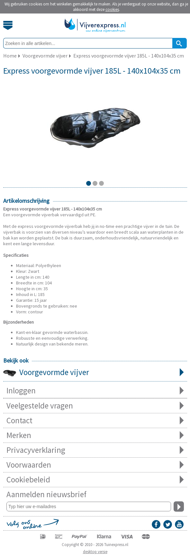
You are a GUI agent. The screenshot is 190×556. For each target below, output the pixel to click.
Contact (95, 420)
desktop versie (95, 551)
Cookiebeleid (95, 479)
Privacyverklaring (95, 450)
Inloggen (95, 390)
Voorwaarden (95, 465)
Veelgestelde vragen (95, 406)
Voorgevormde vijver (95, 373)
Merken (95, 435)
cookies (112, 9)
